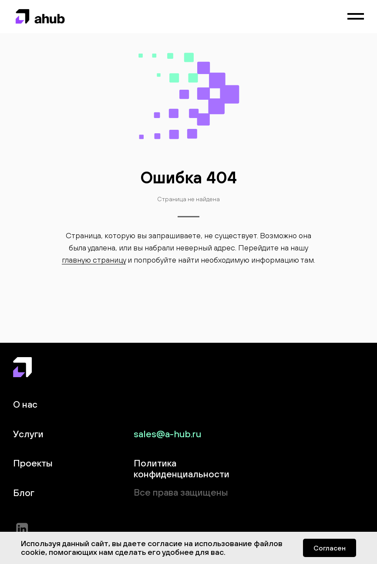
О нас (25, 404)
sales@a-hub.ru (167, 434)
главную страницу (94, 259)
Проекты (33, 463)
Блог (23, 492)
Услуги (28, 434)
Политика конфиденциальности (181, 468)
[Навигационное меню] (355, 16)
